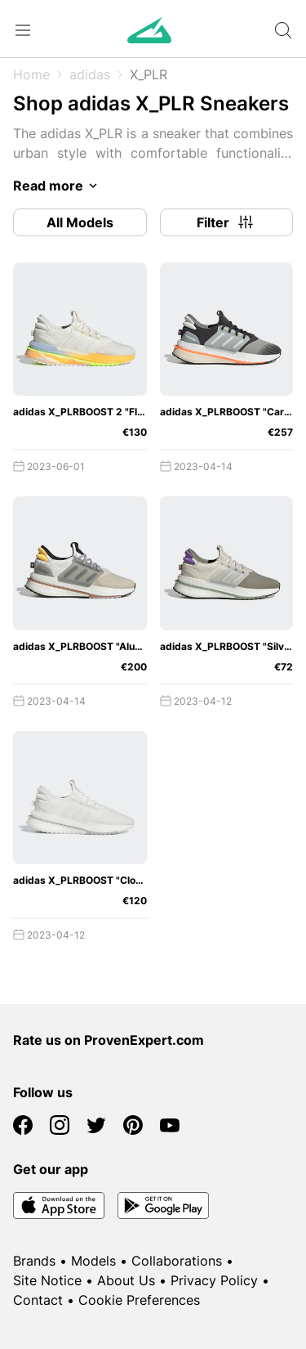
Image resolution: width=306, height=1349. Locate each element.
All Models (80, 222)
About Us (126, 1280)
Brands (34, 1261)
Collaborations (176, 1261)
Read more (58, 185)
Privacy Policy (214, 1280)
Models (93, 1261)
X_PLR (148, 74)
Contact (38, 1300)
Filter (226, 222)
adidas (89, 74)
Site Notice (47, 1280)
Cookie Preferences (139, 1300)
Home (31, 74)
